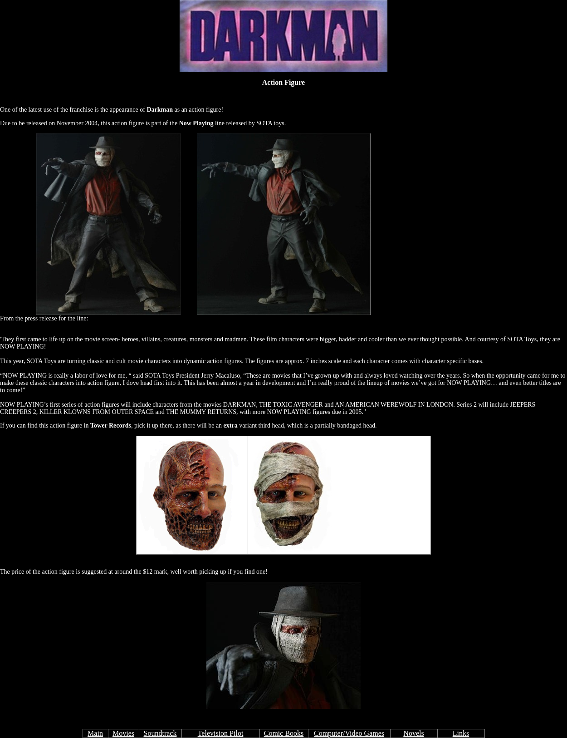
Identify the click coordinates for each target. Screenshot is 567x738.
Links (461, 733)
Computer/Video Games (349, 733)
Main (95, 733)
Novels (413, 733)
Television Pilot (221, 733)
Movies (123, 733)
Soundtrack (160, 733)
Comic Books (284, 733)
